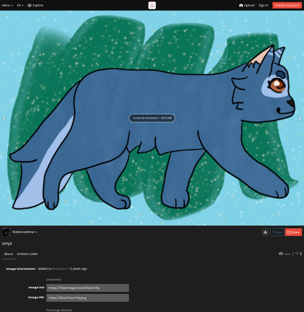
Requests (59, 269)
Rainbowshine (25, 232)
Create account (287, 5)
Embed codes (27, 254)
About (8, 254)
